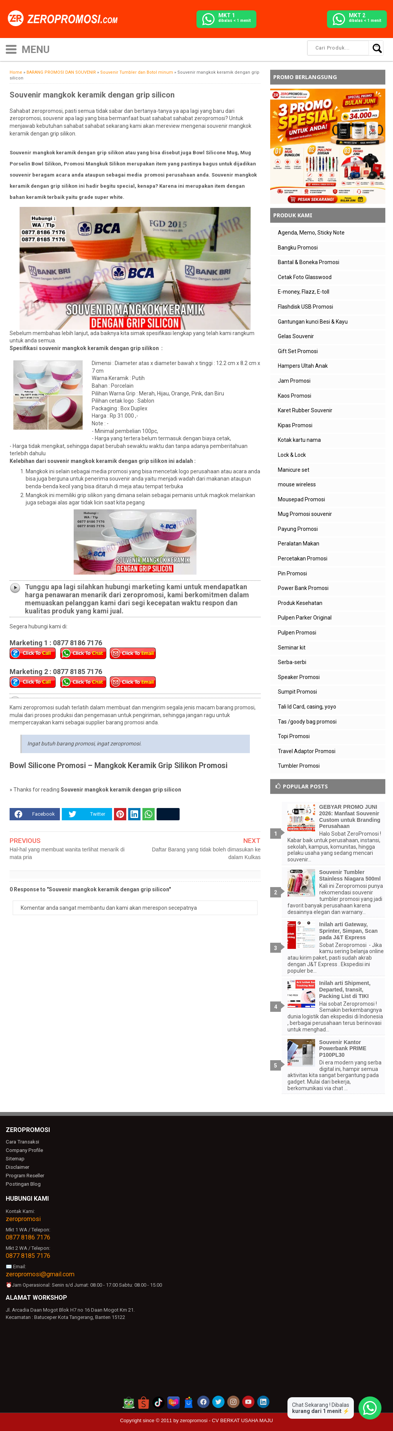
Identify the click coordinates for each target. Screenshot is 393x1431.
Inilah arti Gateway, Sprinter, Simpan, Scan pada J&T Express (348, 930)
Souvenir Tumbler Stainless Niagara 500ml (350, 875)
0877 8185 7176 (28, 1255)
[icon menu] (11, 48)
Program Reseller (24, 1175)
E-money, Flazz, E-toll (303, 292)
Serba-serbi (292, 662)
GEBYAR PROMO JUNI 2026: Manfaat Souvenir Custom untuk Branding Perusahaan (349, 816)
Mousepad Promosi (301, 499)
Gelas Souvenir (296, 336)
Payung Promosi (298, 529)
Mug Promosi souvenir (305, 514)
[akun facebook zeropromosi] (203, 1401)
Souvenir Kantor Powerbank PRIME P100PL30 (343, 1048)
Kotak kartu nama (299, 440)
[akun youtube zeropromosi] (248, 1401)
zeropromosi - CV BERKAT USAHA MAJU (226, 1420)
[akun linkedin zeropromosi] (263, 1401)
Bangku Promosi (298, 248)
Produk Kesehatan (300, 603)
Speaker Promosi (299, 677)
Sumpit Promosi (297, 692)
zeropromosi (23, 1218)
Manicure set (293, 470)
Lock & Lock (292, 455)
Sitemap (15, 1159)
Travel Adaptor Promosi (306, 751)
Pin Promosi (292, 573)
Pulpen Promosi (297, 633)
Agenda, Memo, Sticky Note (311, 233)
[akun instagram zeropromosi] (233, 1401)
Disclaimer (17, 1167)
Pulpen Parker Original (305, 618)
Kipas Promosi (295, 425)
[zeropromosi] (65, 19)
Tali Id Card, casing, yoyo (307, 707)
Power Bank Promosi (303, 588)
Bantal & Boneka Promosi (308, 262)
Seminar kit (291, 647)
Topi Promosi (294, 736)
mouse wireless (297, 484)
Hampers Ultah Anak (303, 366)
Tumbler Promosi (299, 766)
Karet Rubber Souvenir (305, 410)
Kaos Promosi (294, 396)
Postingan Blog (23, 1183)
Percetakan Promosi (302, 558)
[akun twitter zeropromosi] (218, 1401)
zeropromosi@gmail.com (40, 1273)
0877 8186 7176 (28, 1236)
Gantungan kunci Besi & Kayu (313, 322)
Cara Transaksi (22, 1142)
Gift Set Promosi (298, 351)
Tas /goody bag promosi (307, 722)
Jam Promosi (294, 381)
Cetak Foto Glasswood (305, 277)
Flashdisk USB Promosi (305, 307)
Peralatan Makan (298, 543)
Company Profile (24, 1150)
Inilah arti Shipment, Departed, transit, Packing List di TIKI (345, 989)
